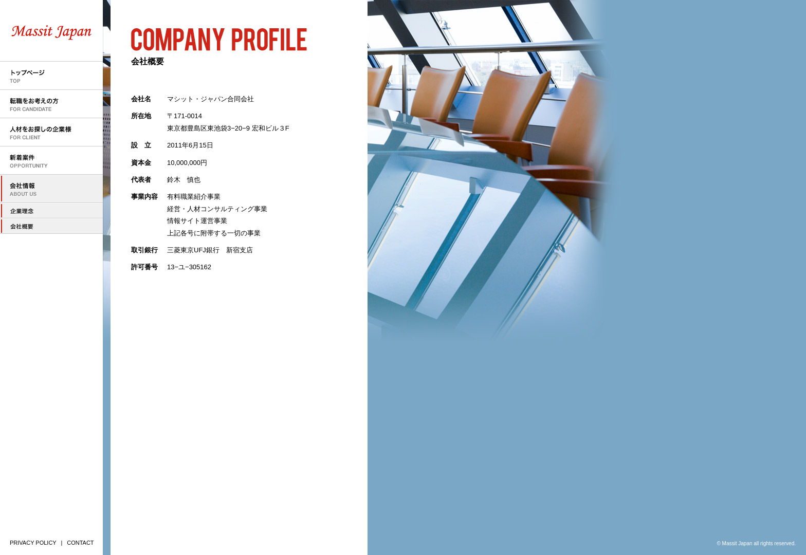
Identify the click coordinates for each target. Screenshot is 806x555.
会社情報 (51, 189)
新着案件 (51, 160)
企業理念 (51, 210)
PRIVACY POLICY (33, 543)
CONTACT (80, 543)
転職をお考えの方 (51, 104)
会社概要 (51, 226)
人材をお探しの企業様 (51, 132)
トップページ (51, 76)
